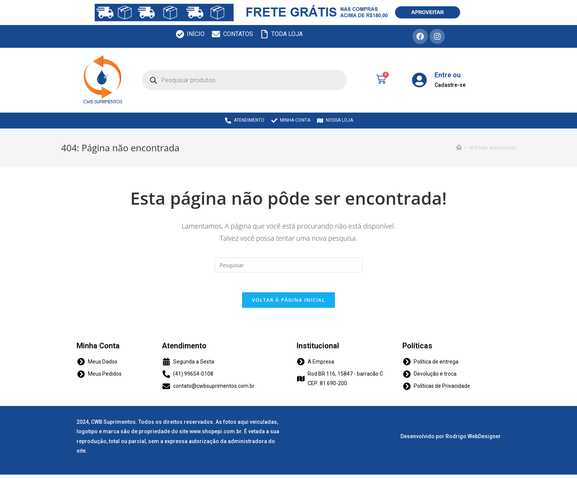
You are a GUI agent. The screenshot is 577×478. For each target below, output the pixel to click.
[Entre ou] (419, 80)
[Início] (459, 147)
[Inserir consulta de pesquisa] (289, 265)
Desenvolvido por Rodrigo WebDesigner (450, 440)
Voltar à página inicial (288, 302)
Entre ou (448, 75)
